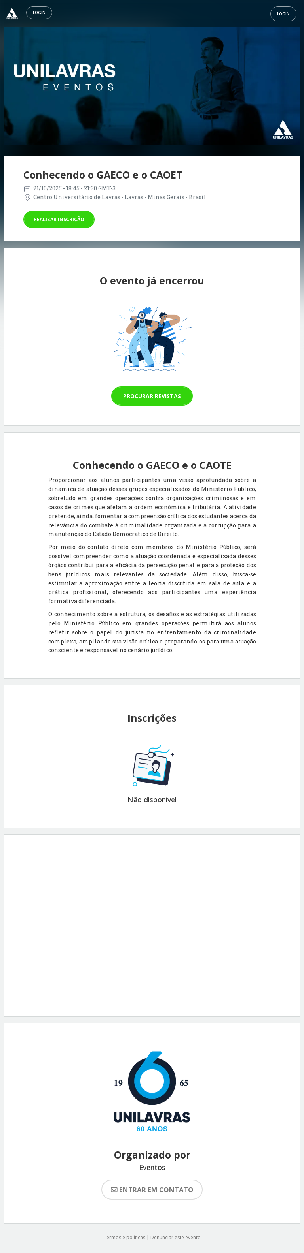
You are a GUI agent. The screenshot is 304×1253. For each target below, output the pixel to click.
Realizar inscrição (59, 219)
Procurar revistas (152, 396)
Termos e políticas (124, 1237)
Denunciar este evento (175, 1237)
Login (39, 12)
